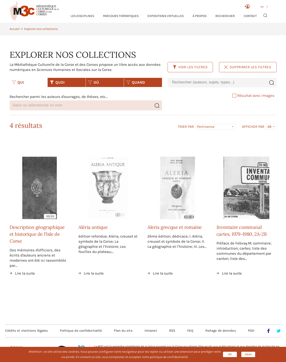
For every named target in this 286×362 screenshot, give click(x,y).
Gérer (248, 354)
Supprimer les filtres (247, 67)
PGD (251, 331)
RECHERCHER (225, 16)
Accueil (15, 29)
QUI (18, 82)
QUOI (57, 82)
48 (269, 126)
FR (262, 6)
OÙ (93, 82)
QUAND (135, 82)
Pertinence (205, 126)
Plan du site (123, 331)
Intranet (151, 331)
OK (230, 354)
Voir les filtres (190, 67)
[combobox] (217, 82)
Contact (250, 16)
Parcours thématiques (121, 16)
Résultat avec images (253, 95)
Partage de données (220, 331)
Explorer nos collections (41, 29)
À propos (199, 16)
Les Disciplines (82, 16)
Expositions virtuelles (165, 16)
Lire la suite (25, 273)
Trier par (186, 126)
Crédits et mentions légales (26, 331)
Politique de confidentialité (81, 331)
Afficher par (253, 126)
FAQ (190, 331)
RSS (172, 331)
